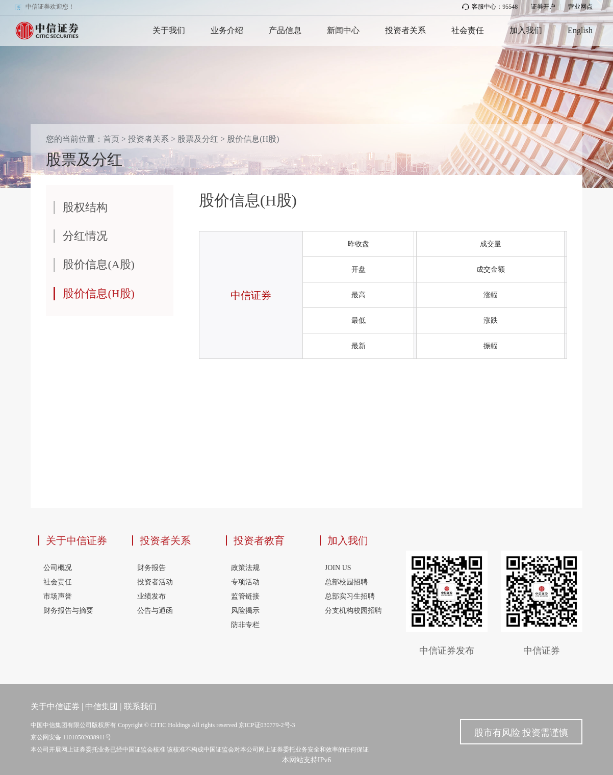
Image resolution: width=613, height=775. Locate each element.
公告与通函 (155, 610)
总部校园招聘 (346, 582)
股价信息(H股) (253, 139)
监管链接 (245, 596)
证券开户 (543, 6)
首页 (111, 139)
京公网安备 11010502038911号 (71, 737)
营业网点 (580, 6)
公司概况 (57, 568)
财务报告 (151, 568)
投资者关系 (405, 30)
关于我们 (168, 30)
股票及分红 (197, 139)
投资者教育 (259, 540)
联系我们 (140, 706)
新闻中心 (343, 30)
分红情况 (85, 235)
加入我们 (525, 30)
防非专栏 (245, 625)
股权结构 (85, 207)
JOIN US (338, 568)
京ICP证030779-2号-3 (267, 725)
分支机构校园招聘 (353, 610)
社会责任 (467, 30)
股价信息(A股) (99, 264)
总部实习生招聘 (350, 596)
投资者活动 (155, 582)
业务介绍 (227, 30)
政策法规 (245, 568)
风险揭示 (245, 610)
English (580, 30)
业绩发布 (151, 596)
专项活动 (245, 582)
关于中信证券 (76, 540)
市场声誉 (57, 596)
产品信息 (285, 30)
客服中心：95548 (490, 6)
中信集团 (101, 706)
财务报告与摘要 (68, 610)
